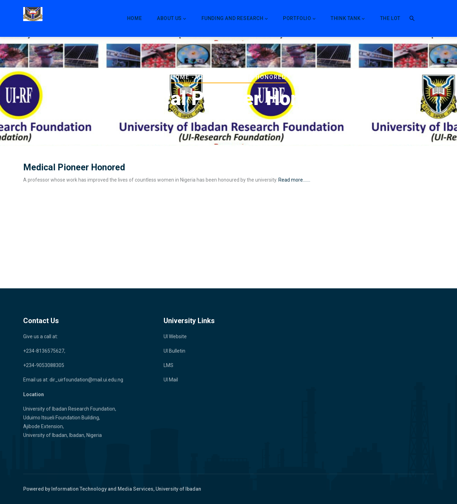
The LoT (390, 18)
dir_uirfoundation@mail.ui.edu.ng (86, 379)
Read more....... (293, 180)
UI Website (175, 336)
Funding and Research (234, 18)
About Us (171, 18)
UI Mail (171, 379)
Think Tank (348, 18)
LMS (168, 365)
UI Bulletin (174, 351)
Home (134, 18)
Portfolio (299, 18)
